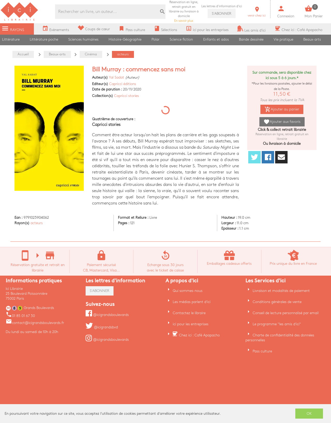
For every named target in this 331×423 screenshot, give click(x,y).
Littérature (11, 39)
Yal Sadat (116, 77)
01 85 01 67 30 (20, 316)
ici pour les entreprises (190, 324)
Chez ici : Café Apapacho (199, 335)
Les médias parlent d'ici (191, 302)
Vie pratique (283, 39)
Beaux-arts (312, 39)
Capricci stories (126, 95)
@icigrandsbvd (102, 327)
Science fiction (181, 39)
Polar (156, 39)
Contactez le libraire (189, 313)
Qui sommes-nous (187, 290)
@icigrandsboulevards (107, 314)
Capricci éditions (122, 84)
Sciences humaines (83, 39)
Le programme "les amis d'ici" (277, 324)
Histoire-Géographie (125, 39)
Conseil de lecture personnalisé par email (286, 313)
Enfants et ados (216, 39)
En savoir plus (184, 11)
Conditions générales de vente (277, 302)
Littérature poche (44, 39)
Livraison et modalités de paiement (281, 290)
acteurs (37, 223)
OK (309, 413)
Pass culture (262, 351)
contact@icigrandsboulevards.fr (35, 322)
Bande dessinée (251, 39)
